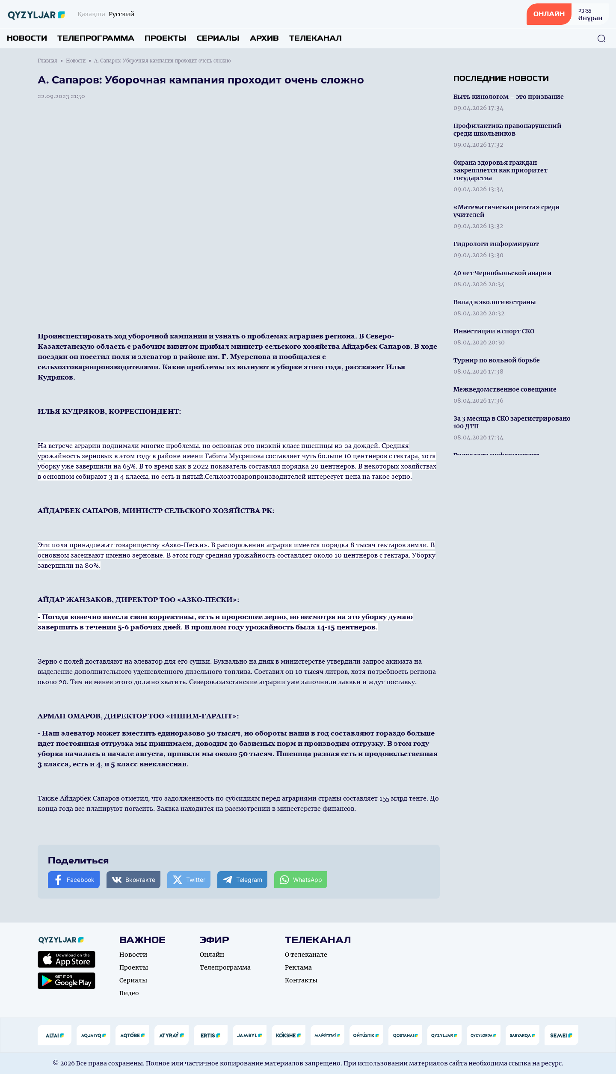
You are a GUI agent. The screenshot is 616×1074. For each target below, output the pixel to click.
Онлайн (212, 954)
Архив (264, 38)
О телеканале (306, 954)
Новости (27, 38)
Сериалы (218, 38)
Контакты (301, 980)
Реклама (298, 967)
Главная (47, 61)
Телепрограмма (95, 38)
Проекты (166, 38)
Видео (129, 993)
